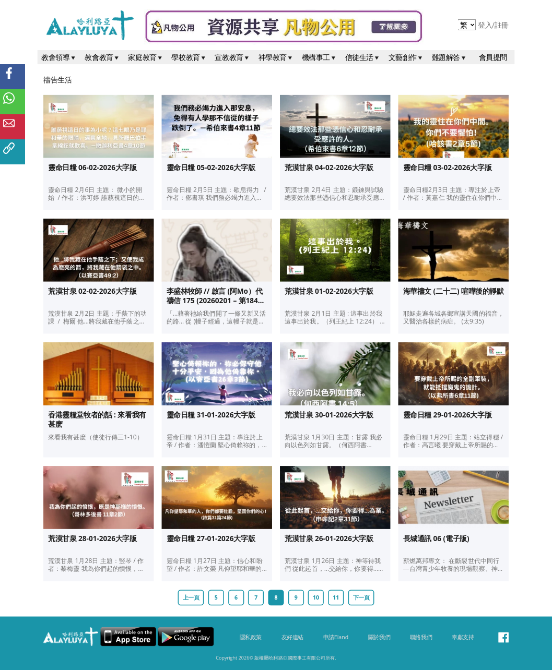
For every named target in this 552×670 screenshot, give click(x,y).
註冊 (502, 25)
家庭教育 (145, 57)
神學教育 (276, 57)
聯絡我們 (421, 637)
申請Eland (336, 637)
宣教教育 (232, 57)
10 (316, 597)
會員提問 (493, 57)
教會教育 (102, 57)
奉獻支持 (463, 637)
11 (336, 597)
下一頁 (361, 597)
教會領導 (59, 57)
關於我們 (379, 637)
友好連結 (292, 637)
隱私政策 (251, 637)
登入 (486, 25)
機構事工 (319, 57)
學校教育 (189, 57)
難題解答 (449, 57)
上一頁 (191, 597)
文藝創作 (406, 57)
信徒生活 (363, 57)
